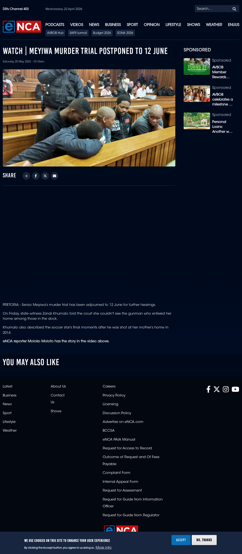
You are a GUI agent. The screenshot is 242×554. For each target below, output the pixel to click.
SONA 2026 (125, 33)
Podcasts (54, 25)
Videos (76, 25)
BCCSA (109, 430)
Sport (132, 25)
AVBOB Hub (55, 33)
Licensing (110, 404)
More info (104, 548)
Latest (7, 386)
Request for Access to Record (127, 448)
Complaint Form (116, 473)
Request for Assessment (122, 490)
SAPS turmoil (78, 33)
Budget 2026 (102, 33)
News (94, 25)
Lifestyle (173, 25)
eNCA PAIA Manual (119, 439)
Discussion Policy (117, 413)
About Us (58, 386)
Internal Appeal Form (120, 482)
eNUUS (233, 25)
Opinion (152, 25)
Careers (109, 386)
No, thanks (204, 540)
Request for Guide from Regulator (131, 515)
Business (113, 25)
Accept (181, 540)
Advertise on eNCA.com (123, 422)
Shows (193, 25)
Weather (214, 25)
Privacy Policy (114, 395)
